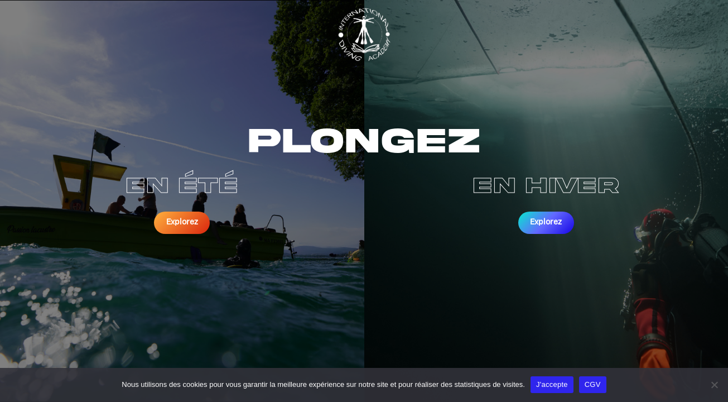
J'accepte (552, 384)
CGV (593, 384)
